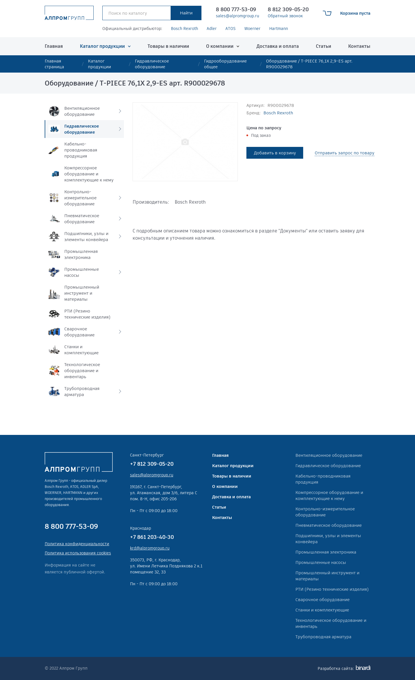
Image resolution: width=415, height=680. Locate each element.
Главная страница (54, 64)
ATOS (230, 28)
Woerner (252, 28)
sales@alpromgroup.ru (237, 16)
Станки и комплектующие (322, 610)
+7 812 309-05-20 (151, 464)
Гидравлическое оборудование (152, 64)
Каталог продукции (102, 46)
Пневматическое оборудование (328, 525)
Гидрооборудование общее (225, 64)
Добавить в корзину (275, 153)
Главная (54, 46)
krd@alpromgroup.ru (149, 548)
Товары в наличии (168, 46)
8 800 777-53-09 (236, 9)
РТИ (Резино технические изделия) (332, 589)
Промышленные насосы (320, 562)
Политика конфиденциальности (77, 544)
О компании (219, 46)
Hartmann (278, 28)
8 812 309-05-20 (288, 9)
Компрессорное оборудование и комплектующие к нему (329, 495)
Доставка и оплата (277, 46)
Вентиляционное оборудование (328, 455)
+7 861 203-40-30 (152, 537)
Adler (212, 28)
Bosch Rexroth (184, 28)
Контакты (359, 46)
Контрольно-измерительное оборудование (325, 512)
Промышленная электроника (325, 552)
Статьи (323, 46)
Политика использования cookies (78, 553)
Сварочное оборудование (322, 599)
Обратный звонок (285, 16)
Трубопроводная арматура (323, 637)
